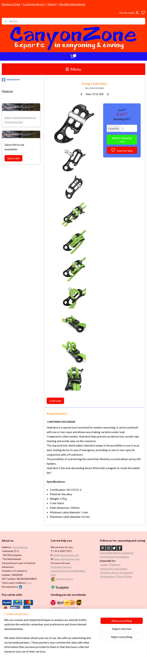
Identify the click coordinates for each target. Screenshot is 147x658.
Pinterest (7, 91)
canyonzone (11, 80)
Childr (114, 564)
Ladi (102, 564)
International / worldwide (65, 607)
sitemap (84, 651)
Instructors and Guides (113, 568)
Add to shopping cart (122, 139)
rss (90, 651)
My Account (129, 13)
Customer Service (34, 4)
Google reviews (64, 578)
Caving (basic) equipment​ (114, 556)
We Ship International (72, 4)
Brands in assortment (14, 618)
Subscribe (13, 158)
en (119, 564)
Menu (73, 69)
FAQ (53, 574)
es (106, 564)
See (29, 582)
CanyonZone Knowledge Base (68, 570)
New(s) (52, 4)
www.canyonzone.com (66, 558)
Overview (55, 400)
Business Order (11, 4)
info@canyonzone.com (66, 555)
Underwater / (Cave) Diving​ (116, 576)
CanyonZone (19, 547)
